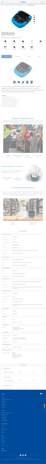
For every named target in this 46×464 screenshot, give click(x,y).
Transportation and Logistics (6, 399)
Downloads (3, 426)
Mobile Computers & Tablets (6, 412)
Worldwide (3, 440)
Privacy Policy (24, 457)
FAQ (2, 427)
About (2, 435)
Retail (2, 396)
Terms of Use (29, 457)
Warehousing (3, 401)
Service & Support (4, 423)
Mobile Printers (13, 5)
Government (3, 407)
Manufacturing (3, 404)
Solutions (3, 394)
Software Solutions (4, 420)
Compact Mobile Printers (21, 5)
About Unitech (3, 437)
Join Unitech (3, 445)
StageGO (3, 432)
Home (2, 5)
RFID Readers (3, 417)
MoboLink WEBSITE (18, 457)
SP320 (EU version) (31, 5)
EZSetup (2, 430)
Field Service (3, 402)
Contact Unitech (4, 450)
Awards (2, 439)
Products (6, 5)
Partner (2, 448)
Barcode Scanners (4, 414)
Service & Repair (4, 429)
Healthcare (3, 405)
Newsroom (3, 442)
